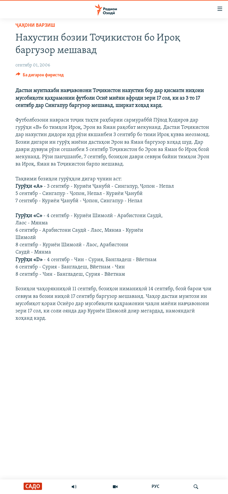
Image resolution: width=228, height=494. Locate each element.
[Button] (40, 76)
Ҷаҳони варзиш (35, 25)
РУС (155, 486)
